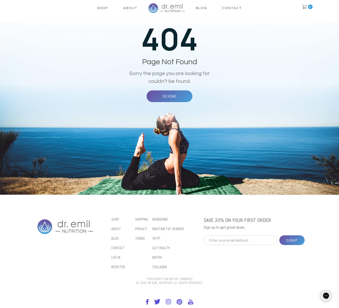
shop (102, 8)
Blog (201, 8)
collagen (159, 267)
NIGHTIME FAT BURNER (168, 229)
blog (115, 238)
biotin (157, 257)
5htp (156, 238)
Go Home (169, 96)
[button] (307, 6)
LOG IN (115, 257)
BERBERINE (160, 219)
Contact (232, 8)
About (130, 8)
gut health (161, 248)
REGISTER (118, 267)
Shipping (141, 219)
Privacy (141, 229)
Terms (140, 238)
